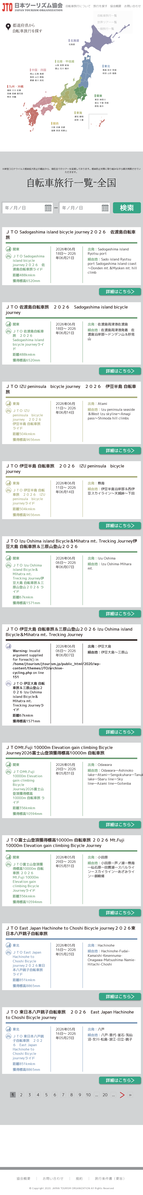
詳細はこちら (120, 291)
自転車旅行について (78, 6)
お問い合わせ (132, 6)
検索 (127, 208)
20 (105, 1095)
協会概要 (115, 6)
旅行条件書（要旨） (110, 1178)
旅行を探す (100, 6)
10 (88, 1095)
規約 (79, 1178)
